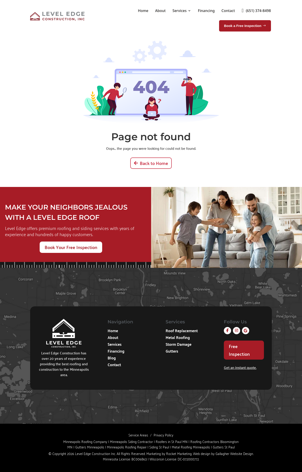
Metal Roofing (178, 338)
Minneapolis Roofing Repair (127, 447)
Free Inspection (239, 350)
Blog (112, 358)
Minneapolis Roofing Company (85, 441)
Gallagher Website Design (234, 453)
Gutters (172, 351)
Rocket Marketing (179, 453)
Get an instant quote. (240, 367)
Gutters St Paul (224, 447)
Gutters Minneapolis (89, 447)
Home (143, 10)
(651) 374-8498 (256, 10)
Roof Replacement (182, 331)
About (160, 10)
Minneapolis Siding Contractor (131, 441)
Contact (228, 10)
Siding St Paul (159, 447)
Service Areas (138, 435)
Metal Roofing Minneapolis (191, 447)
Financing (206, 10)
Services (179, 10)
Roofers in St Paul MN (172, 441)
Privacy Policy (163, 435)
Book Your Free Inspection (71, 247)
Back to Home (154, 163)
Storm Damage (178, 344)
